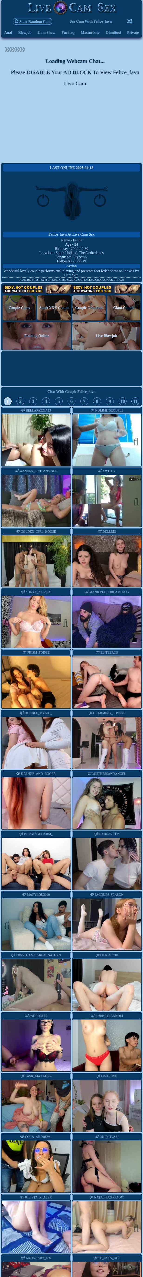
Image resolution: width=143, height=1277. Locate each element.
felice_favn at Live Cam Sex (71, 234)
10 (122, 401)
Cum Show (46, 32)
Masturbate (90, 32)
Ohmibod (113, 32)
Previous (80, 441)
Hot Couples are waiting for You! (71, 289)
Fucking (68, 32)
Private (133, 32)
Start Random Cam (32, 21)
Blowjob (25, 32)
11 (135, 401)
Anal (8, 32)
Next (134, 441)
